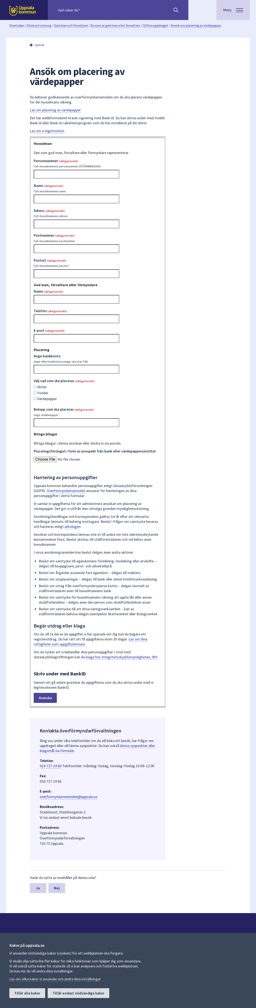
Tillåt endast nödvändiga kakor (78, 993)
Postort (98, 263)
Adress (98, 213)
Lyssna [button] (39, 45)
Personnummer (98, 163)
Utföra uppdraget (155, 25)
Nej (57, 888)
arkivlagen (73, 526)
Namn (98, 188)
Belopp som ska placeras (98, 412)
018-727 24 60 (50, 765)
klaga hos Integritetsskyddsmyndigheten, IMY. (122, 657)
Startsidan (16, 25)
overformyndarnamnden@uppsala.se (68, 796)
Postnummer (98, 238)
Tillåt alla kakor (27, 993)
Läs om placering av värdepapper (55, 110)
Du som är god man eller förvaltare (115, 25)
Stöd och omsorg (39, 25)
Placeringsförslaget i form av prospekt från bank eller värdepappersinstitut (95, 451)
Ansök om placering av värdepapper (196, 25)
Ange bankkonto (98, 358)
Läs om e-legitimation (47, 130)
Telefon (50, 310)
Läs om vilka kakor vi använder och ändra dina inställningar (55, 979)
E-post (49, 330)
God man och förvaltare (71, 25)
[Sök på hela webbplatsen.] (84, 10)
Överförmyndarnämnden (66, 490)
